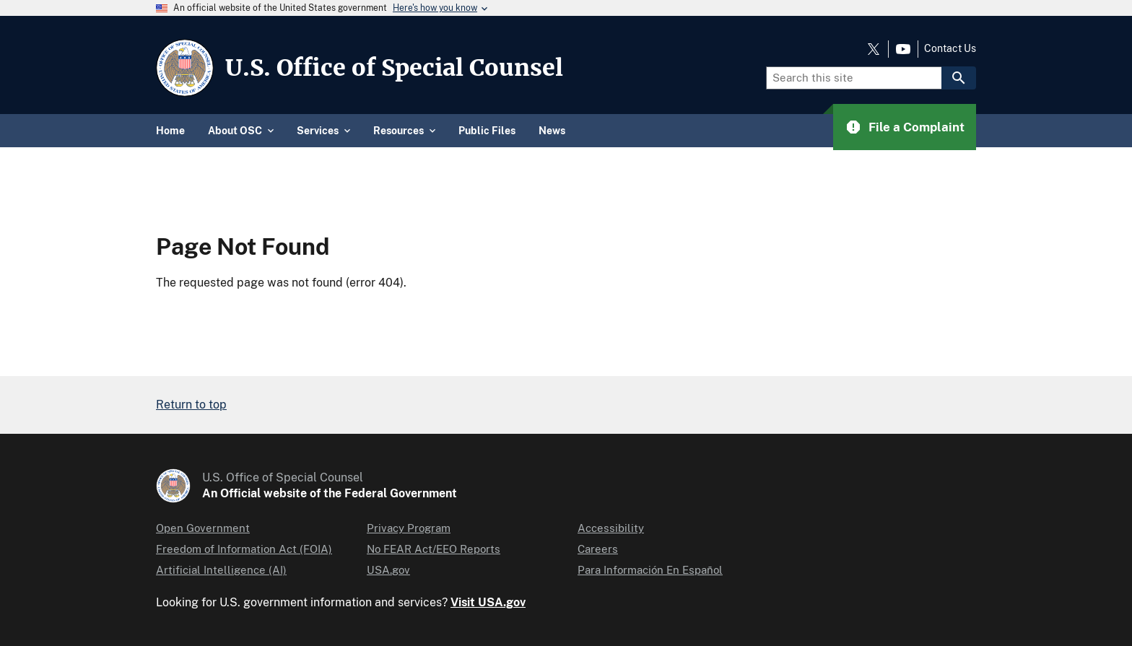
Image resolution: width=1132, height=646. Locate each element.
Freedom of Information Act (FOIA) (244, 549)
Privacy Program (408, 528)
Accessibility (611, 528)
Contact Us (950, 48)
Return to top (191, 404)
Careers (598, 549)
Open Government (203, 528)
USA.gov (388, 570)
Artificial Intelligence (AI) (221, 570)
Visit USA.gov (488, 602)
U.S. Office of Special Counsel (394, 67)
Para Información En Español (650, 570)
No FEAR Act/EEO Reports (433, 549)
